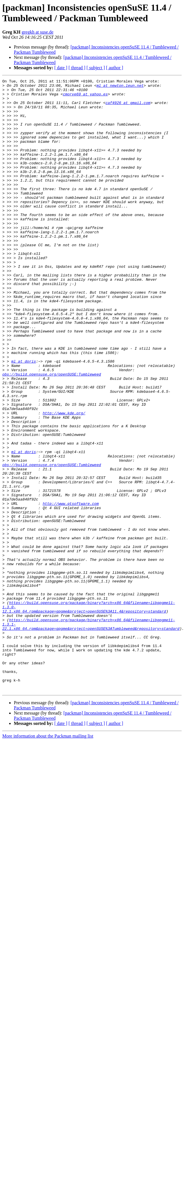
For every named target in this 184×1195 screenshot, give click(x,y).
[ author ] (114, 67)
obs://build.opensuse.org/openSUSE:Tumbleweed (51, 433)
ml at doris (23, 418)
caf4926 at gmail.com (128, 107)
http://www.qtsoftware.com (71, 588)
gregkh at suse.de (37, 32)
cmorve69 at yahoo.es (85, 97)
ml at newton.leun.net (120, 87)
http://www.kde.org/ (64, 480)
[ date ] (60, 67)
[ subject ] (96, 67)
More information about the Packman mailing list (47, 853)
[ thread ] (76, 67)
